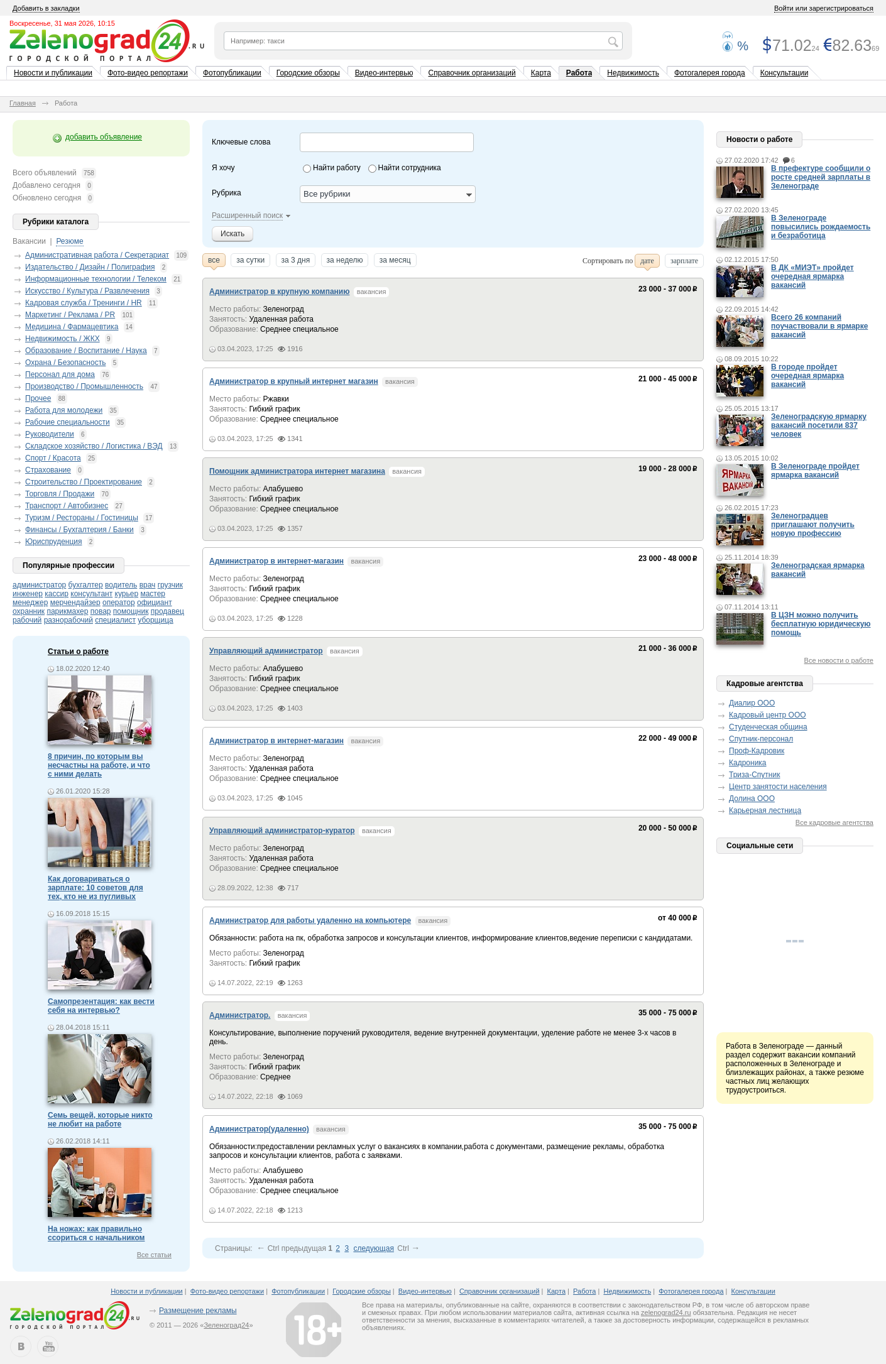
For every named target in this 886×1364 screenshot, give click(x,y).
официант (154, 602)
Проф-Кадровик (756, 750)
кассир (56, 593)
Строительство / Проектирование (83, 481)
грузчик (170, 585)
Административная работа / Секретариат (97, 255)
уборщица (155, 620)
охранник (29, 611)
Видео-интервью (384, 72)
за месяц (395, 261)
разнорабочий (68, 620)
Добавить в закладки (46, 8)
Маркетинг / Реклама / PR (70, 314)
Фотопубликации (232, 72)
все (214, 261)
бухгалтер (85, 585)
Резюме (69, 241)
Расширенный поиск (247, 215)
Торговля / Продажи (59, 493)
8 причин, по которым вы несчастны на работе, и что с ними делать (99, 765)
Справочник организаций (471, 72)
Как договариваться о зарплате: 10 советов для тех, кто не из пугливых (95, 888)
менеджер (30, 602)
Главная (22, 103)
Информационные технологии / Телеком (96, 279)
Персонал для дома (60, 374)
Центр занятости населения (778, 786)
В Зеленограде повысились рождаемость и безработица (820, 227)
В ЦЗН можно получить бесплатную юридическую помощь (821, 624)
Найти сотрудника (409, 167)
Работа (579, 72)
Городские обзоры (308, 72)
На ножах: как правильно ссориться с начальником (96, 1233)
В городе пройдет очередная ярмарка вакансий (807, 376)
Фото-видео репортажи (147, 72)
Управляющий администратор (266, 651)
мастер (152, 593)
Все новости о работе (838, 660)
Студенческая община (768, 727)
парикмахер (67, 611)
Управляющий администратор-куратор (282, 830)
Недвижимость (633, 72)
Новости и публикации (53, 72)
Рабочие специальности (67, 422)
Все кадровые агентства (834, 822)
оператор (118, 602)
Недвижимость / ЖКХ (62, 338)
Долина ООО (752, 798)
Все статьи (154, 1254)
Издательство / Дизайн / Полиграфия (90, 267)
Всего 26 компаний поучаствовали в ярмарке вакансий (819, 326)
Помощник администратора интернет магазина (297, 471)
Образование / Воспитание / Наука (86, 350)
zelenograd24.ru (666, 1312)
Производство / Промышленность (84, 386)
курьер (127, 593)
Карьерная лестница (765, 810)
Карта (541, 72)
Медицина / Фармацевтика (71, 326)
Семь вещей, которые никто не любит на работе (100, 1119)
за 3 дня (295, 261)
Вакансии (29, 241)
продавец (167, 611)
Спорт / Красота (53, 458)
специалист (115, 620)
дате (647, 262)
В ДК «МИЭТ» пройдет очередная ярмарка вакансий (812, 276)
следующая (373, 1248)
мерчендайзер (75, 602)
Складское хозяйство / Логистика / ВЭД (94, 446)
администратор (39, 585)
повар (100, 611)
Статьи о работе (78, 651)
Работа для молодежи (63, 410)
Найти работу (337, 167)
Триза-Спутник (754, 774)
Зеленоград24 (226, 1325)
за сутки (250, 261)
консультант (91, 593)
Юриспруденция (53, 541)
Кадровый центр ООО (767, 715)
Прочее (38, 398)
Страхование (48, 470)
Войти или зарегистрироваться (823, 8)
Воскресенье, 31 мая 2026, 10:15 (62, 23)
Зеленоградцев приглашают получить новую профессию (813, 524)
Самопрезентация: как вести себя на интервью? (101, 1006)
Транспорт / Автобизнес (66, 505)
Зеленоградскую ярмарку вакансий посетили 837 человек (819, 425)
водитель (121, 585)
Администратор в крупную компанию (279, 291)
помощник (131, 611)
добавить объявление (103, 137)
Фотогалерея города (709, 72)
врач (147, 585)
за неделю (345, 261)
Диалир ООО (752, 703)
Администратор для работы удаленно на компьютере (310, 920)
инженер (28, 593)
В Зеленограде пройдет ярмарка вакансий (815, 470)
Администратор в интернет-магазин (276, 561)
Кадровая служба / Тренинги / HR (83, 302)
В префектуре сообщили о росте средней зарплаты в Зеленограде (820, 177)
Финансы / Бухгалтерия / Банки (79, 529)
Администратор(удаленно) (259, 1129)
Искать (232, 233)
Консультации (784, 72)
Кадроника (748, 762)
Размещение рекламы (198, 1310)
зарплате (684, 262)
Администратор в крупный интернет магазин (293, 381)
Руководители (49, 434)
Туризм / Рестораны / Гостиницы (81, 517)
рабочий (27, 620)
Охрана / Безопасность (65, 362)
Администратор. (239, 1015)
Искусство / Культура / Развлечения (87, 290)
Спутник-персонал (761, 738)
